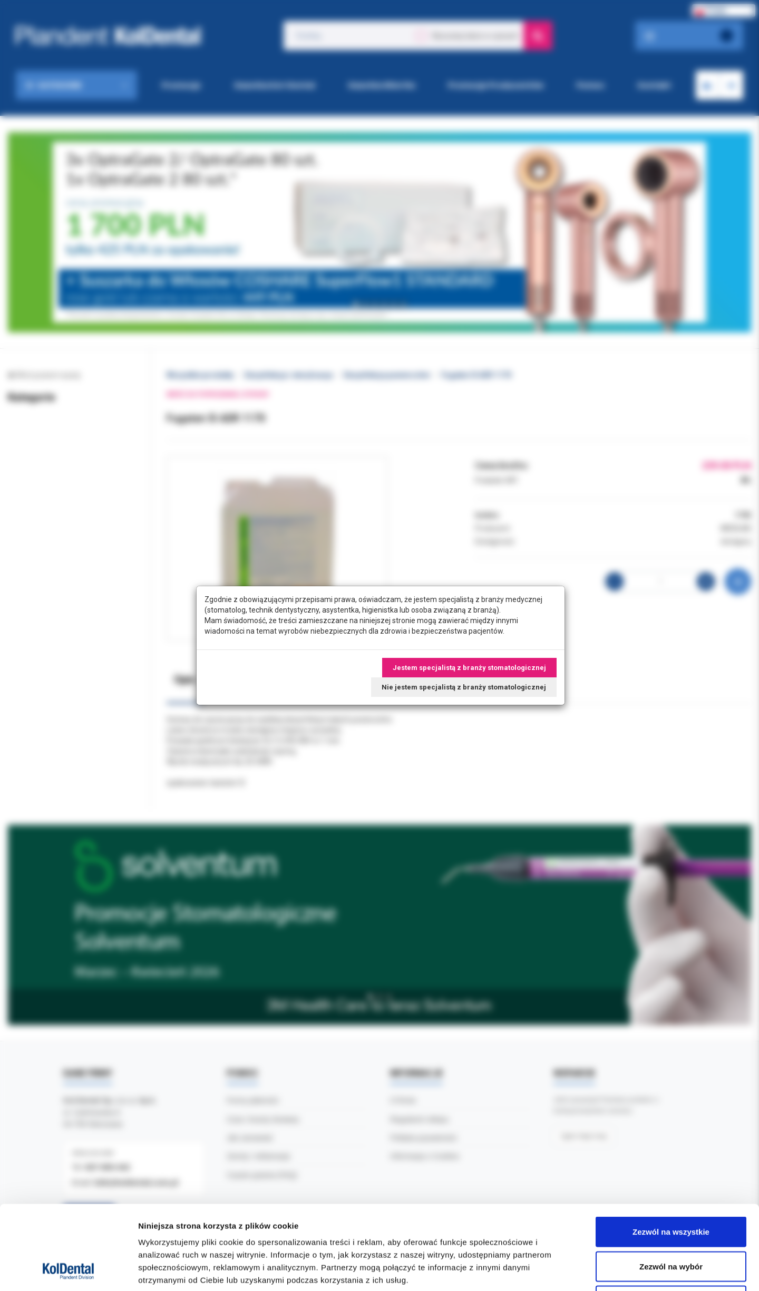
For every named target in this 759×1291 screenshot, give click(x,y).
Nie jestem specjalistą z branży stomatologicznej (464, 687)
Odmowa (670, 1221)
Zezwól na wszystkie (670, 1152)
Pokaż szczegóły (562, 1270)
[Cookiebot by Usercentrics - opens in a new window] (68, 1270)
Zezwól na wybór (671, 1187)
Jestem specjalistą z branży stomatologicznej (469, 668)
